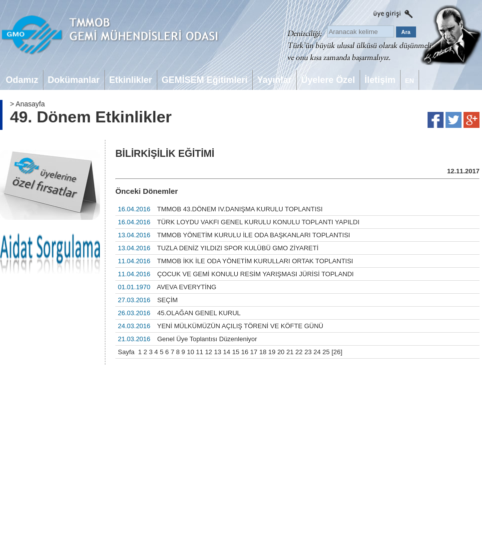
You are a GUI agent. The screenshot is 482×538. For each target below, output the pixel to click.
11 (199, 352)
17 (253, 352)
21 (289, 352)
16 (244, 352)
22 (298, 352)
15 (235, 352)
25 (326, 352)
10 (190, 352)
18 (262, 352)
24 (317, 352)
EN (409, 80)
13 (217, 352)
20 (280, 352)
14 (226, 352)
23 (307, 352)
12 (208, 352)
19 (271, 352)
